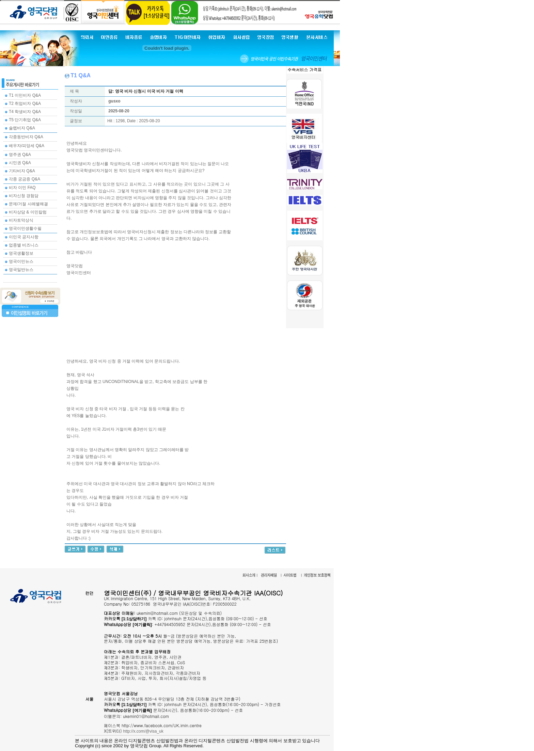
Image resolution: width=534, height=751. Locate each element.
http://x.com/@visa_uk (143, 731)
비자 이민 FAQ (22, 187)
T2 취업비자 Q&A (25, 103)
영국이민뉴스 (21, 261)
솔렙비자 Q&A (22, 128)
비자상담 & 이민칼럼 (28, 212)
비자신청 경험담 (23, 195)
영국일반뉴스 (21, 269)
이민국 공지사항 (23, 237)
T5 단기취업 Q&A (25, 119)
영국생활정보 (21, 253)
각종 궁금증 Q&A (24, 179)
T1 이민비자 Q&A (25, 95)
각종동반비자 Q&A (26, 136)
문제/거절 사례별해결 (28, 204)
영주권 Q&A (20, 154)
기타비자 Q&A (22, 171)
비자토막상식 (21, 220)
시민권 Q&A (20, 162)
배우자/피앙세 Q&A (26, 145)
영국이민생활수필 (25, 228)
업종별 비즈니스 (23, 245)
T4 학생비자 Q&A (25, 111)
